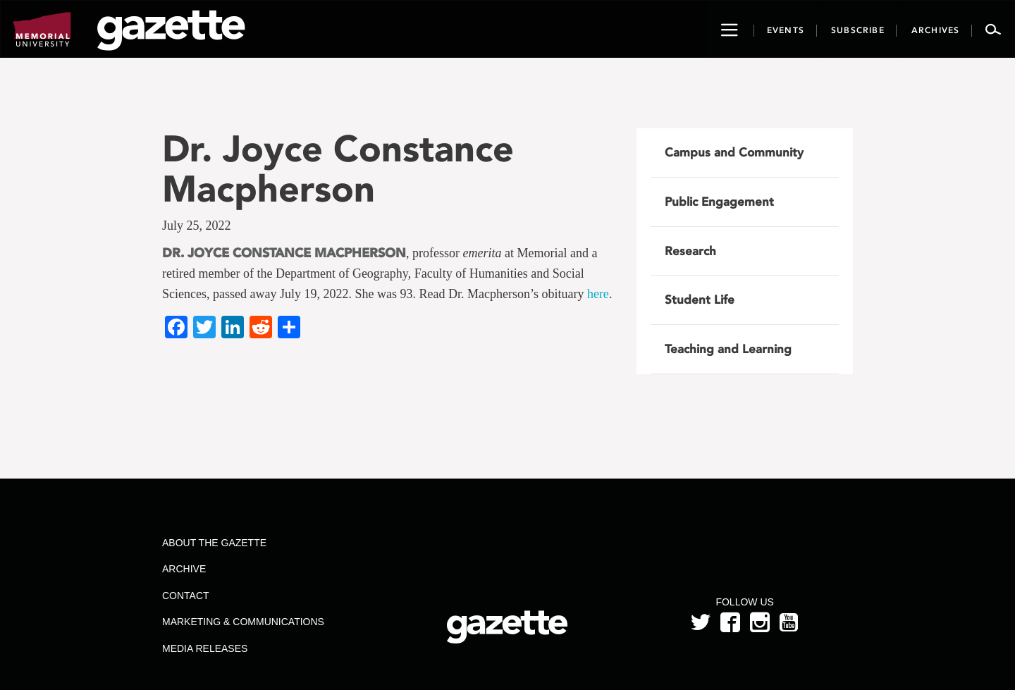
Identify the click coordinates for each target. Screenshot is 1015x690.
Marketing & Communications (243, 621)
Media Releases (204, 648)
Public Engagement (719, 202)
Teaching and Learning (728, 349)
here (598, 294)
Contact (185, 595)
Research (690, 251)
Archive (184, 568)
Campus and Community (734, 152)
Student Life (699, 299)
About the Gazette (214, 542)
